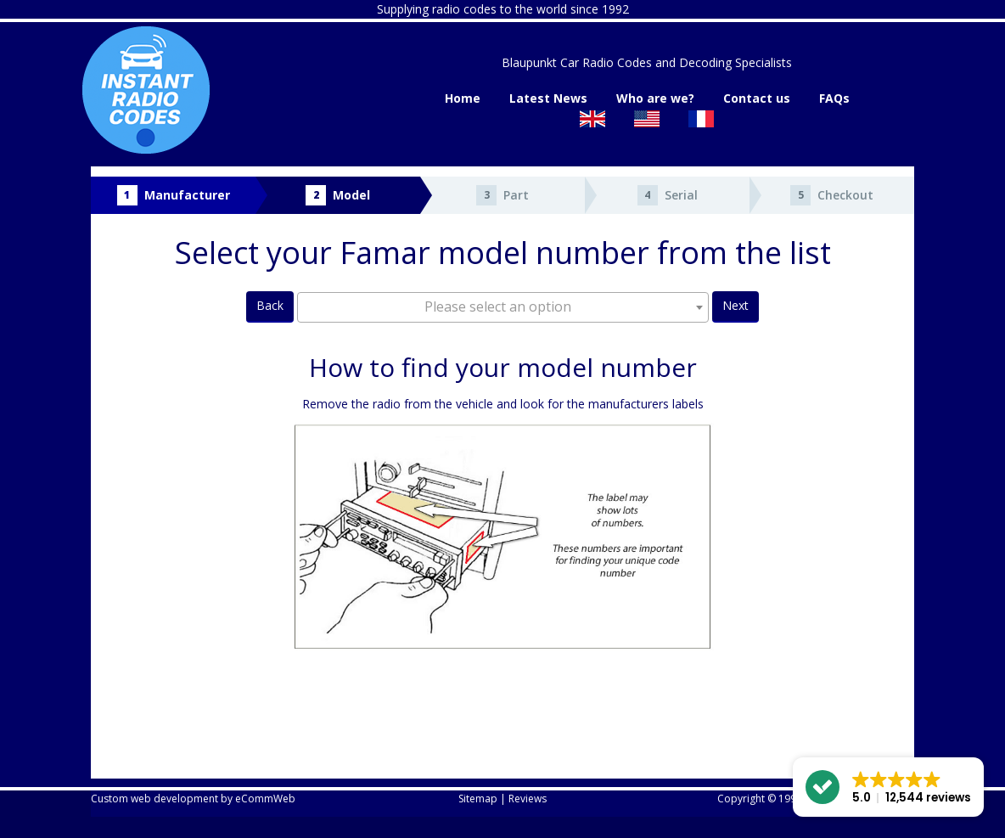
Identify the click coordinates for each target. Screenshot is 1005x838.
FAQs (834, 98)
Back (270, 305)
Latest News (548, 98)
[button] (888, 787)
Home (462, 98)
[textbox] (503, 306)
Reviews (527, 798)
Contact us (756, 98)
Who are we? (655, 98)
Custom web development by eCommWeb (193, 798)
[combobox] (503, 307)
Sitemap (477, 798)
